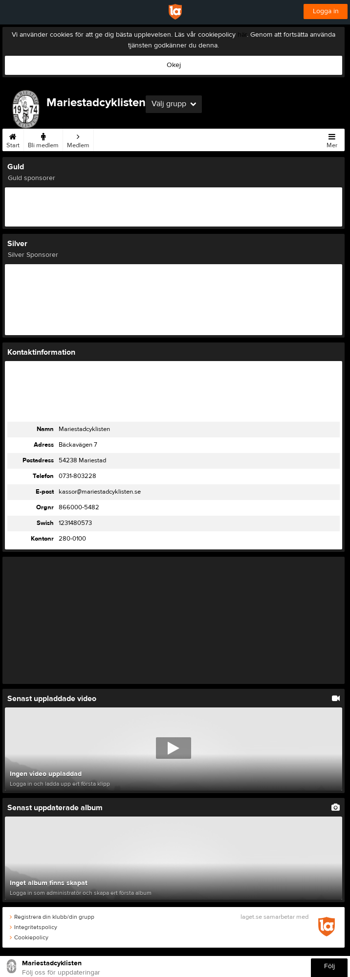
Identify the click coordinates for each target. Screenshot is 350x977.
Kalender (218, 139)
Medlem (78, 139)
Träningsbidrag (118, 139)
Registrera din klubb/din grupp (52, 917)
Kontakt (157, 139)
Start (13, 139)
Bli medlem (43, 139)
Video (271, 139)
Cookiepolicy (29, 937)
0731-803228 (77, 476)
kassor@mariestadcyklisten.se (100, 492)
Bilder (247, 139)
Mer (332, 139)
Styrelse (187, 139)
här (242, 34)
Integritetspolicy (33, 927)
